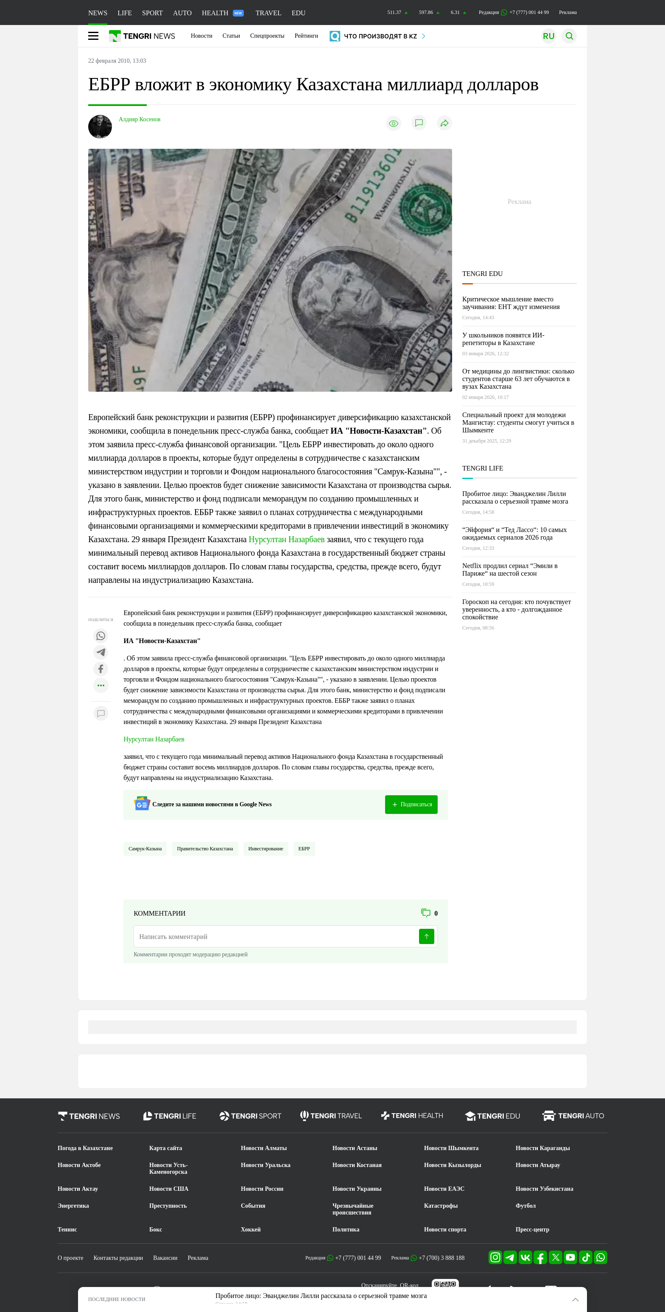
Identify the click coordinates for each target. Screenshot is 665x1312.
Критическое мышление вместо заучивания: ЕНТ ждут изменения (511, 302)
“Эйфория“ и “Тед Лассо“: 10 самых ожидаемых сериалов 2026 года (514, 533)
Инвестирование (266, 849)
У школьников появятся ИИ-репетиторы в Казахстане (503, 338)
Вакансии (165, 1258)
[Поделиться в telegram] (101, 653)
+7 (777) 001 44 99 (358, 1258)
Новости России (262, 1189)
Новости (201, 36)
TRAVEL (269, 13)
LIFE (124, 13)
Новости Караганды (543, 1148)
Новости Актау (78, 1189)
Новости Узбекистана (544, 1189)
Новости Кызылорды (452, 1165)
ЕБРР (304, 849)
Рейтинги (307, 36)
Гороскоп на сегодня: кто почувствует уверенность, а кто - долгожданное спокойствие (516, 609)
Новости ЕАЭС (444, 1189)
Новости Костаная (357, 1165)
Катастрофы (441, 1206)
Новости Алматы (264, 1148)
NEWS (97, 13)
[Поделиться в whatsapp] (101, 636)
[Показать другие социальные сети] (101, 686)
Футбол (526, 1206)
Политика (345, 1229)
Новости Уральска (266, 1165)
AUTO (182, 13)
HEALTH (223, 13)
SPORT (152, 13)
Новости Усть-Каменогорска (168, 1168)
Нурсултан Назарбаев (286, 539)
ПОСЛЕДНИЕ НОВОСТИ (116, 1299)
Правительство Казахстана (205, 849)
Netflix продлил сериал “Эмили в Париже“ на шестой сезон (510, 569)
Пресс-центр (532, 1229)
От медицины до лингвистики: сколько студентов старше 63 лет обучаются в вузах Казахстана (518, 379)
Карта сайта (165, 1148)
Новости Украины (357, 1189)
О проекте (70, 1258)
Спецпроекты (267, 36)
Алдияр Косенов (139, 119)
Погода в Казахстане (85, 1148)
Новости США (168, 1189)
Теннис (67, 1229)
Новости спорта (445, 1229)
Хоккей (251, 1229)
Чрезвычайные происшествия (353, 1209)
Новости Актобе (79, 1165)
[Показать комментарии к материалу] (101, 714)
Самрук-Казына (145, 849)
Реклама (568, 12)
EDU (299, 13)
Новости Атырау (538, 1165)
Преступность (168, 1206)
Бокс (155, 1229)
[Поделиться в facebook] (101, 669)
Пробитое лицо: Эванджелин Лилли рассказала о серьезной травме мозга (515, 497)
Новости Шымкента (451, 1148)
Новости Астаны (354, 1148)
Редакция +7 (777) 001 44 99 (514, 12)
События (253, 1206)
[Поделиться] (444, 123)
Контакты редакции (118, 1258)
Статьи (231, 36)
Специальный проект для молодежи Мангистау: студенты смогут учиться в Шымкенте (518, 422)
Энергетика (73, 1206)
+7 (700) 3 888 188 (441, 1258)
